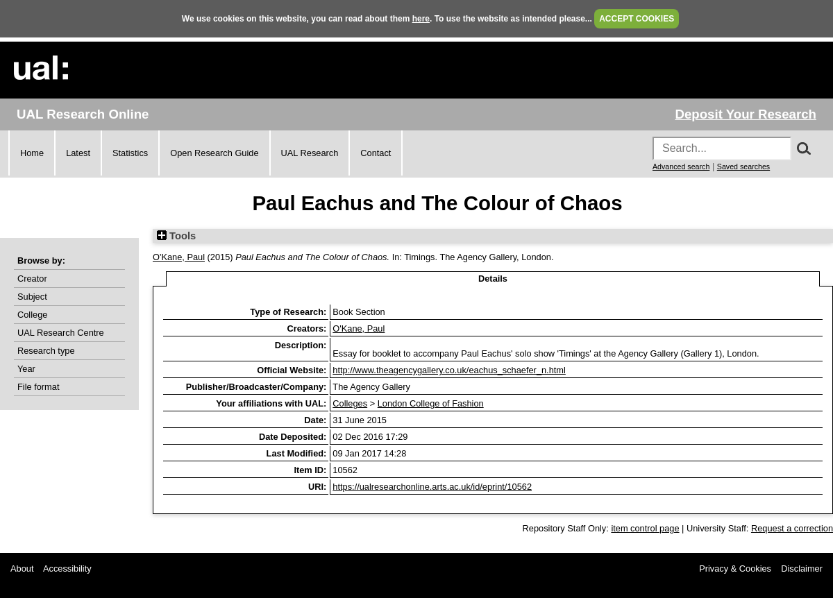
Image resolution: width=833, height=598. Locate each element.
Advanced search (681, 166)
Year (26, 369)
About (21, 568)
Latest (78, 153)
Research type (46, 350)
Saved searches (743, 166)
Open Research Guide (214, 153)
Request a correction (792, 528)
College (32, 314)
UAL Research (310, 153)
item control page (645, 528)
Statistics (130, 153)
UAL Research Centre (60, 332)
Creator (32, 278)
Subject (32, 296)
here (421, 19)
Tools (176, 235)
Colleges (350, 403)
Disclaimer (802, 568)
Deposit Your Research (745, 114)
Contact (375, 153)
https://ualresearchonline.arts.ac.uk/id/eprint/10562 (432, 486)
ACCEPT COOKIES (636, 19)
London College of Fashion (431, 403)
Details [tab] (492, 278)
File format (38, 387)
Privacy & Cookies (735, 568)
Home (32, 153)
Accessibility (67, 568)
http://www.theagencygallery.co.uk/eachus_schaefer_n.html (449, 370)
